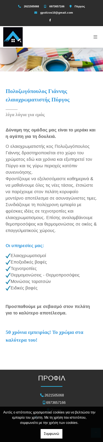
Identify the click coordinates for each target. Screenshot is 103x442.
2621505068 (31, 6)
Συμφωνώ (51, 434)
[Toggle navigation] (95, 37)
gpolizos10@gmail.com (56, 12)
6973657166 (56, 6)
